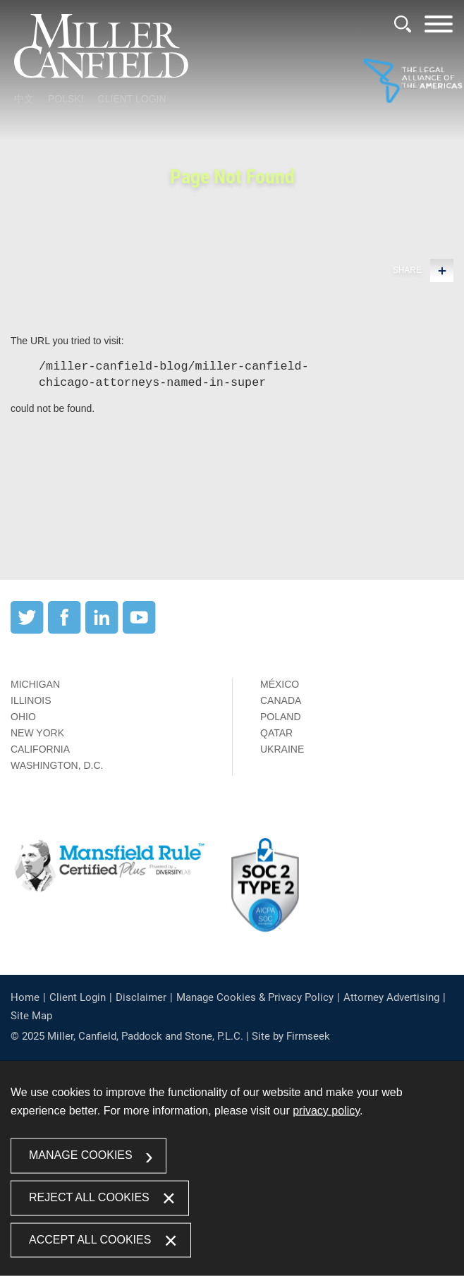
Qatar (276, 733)
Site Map (31, 1015)
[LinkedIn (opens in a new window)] (101, 630)
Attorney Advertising (391, 997)
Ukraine (282, 749)
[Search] (402, 24)
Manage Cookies (81, 1155)
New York (37, 733)
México (279, 684)
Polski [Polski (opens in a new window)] (66, 98)
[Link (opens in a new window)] (412, 82)
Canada (280, 700)
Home (25, 997)
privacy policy (326, 1111)
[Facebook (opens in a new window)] (64, 630)
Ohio (23, 716)
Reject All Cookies (89, 1197)
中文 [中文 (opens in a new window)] (24, 98)
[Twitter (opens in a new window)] (27, 630)
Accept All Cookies (90, 1239)
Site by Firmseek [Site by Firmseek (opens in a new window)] (291, 1036)
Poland (280, 716)
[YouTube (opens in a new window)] (139, 630)
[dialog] (232, 1168)
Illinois (31, 700)
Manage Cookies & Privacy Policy (255, 997)
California (40, 749)
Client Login (132, 98)
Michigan (35, 684)
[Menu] (439, 28)
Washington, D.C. (57, 765)
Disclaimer (141, 997)
